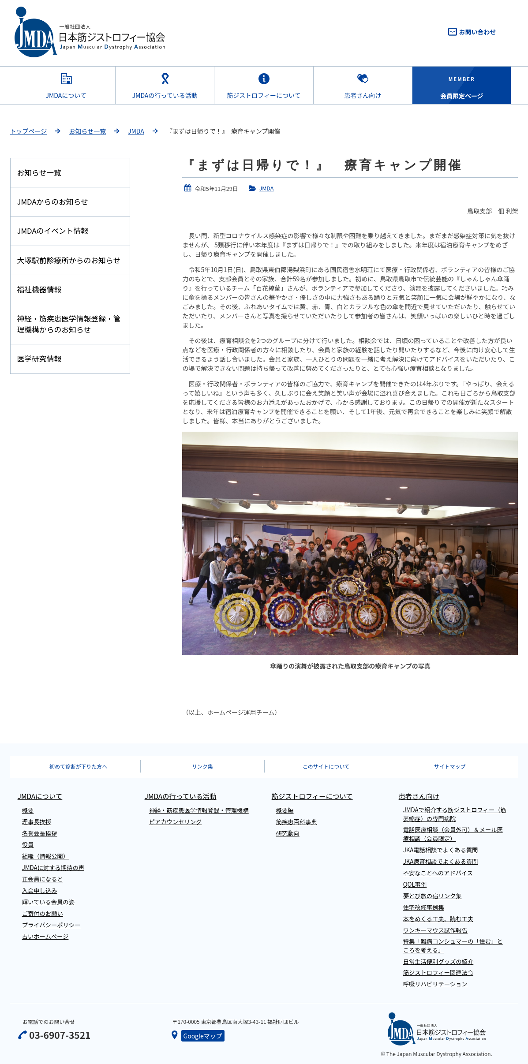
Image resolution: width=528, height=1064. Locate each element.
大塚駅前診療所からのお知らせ (69, 260)
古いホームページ (45, 936)
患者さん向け (362, 95)
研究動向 (288, 833)
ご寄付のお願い (42, 913)
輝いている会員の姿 (48, 902)
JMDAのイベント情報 (53, 230)
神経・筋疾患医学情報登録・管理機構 (199, 810)
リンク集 (202, 766)
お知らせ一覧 (87, 131)
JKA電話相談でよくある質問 (440, 850)
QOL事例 (415, 884)
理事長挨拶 (36, 822)
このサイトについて (326, 766)
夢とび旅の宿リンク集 (432, 896)
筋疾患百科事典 (296, 822)
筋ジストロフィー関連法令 (438, 972)
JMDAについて (66, 95)
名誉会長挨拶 (39, 833)
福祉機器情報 (39, 289)
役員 (28, 844)
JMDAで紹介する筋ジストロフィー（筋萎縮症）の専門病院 (454, 814)
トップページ (28, 131)
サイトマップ (449, 766)
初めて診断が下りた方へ (78, 766)
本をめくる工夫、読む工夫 (438, 919)
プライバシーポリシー (51, 925)
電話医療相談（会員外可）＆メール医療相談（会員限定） (453, 834)
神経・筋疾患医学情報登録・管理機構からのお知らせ (69, 324)
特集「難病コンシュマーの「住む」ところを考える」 (453, 945)
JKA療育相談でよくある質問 (440, 861)
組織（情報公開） (45, 856)
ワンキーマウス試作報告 (435, 930)
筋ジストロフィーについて (263, 95)
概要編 (285, 810)
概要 (28, 810)
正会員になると (42, 879)
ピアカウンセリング (175, 822)
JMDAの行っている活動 (165, 95)
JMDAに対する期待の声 (53, 867)
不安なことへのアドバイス (438, 873)
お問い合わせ (477, 31)
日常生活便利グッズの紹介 (438, 961)
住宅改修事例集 (423, 907)
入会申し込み (39, 890)
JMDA (136, 131)
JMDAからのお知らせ (52, 201)
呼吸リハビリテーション (435, 984)
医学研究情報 (39, 358)
